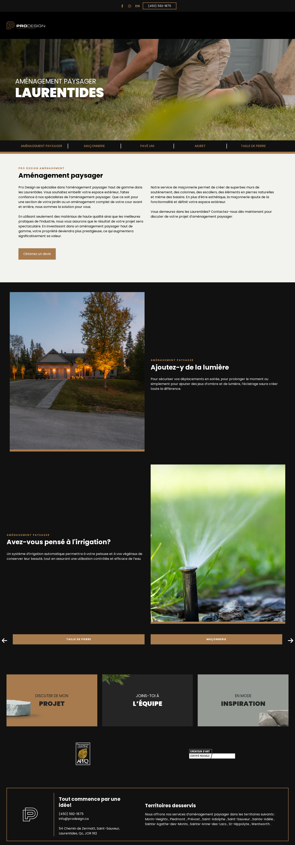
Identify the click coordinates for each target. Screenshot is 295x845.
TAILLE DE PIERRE (253, 146)
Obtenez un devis (37, 254)
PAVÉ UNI (147, 146)
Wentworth (260, 823)
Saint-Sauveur (239, 819)
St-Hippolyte (239, 823)
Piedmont (178, 819)
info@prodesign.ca (74, 818)
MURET (200, 146)
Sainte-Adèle (263, 819)
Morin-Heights (156, 819)
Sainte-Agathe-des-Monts (167, 823)
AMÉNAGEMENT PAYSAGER (41, 146)
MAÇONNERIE (94, 146)
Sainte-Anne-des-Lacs (208, 823)
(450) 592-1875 (159, 6)
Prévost (194, 819)
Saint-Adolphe (214, 819)
